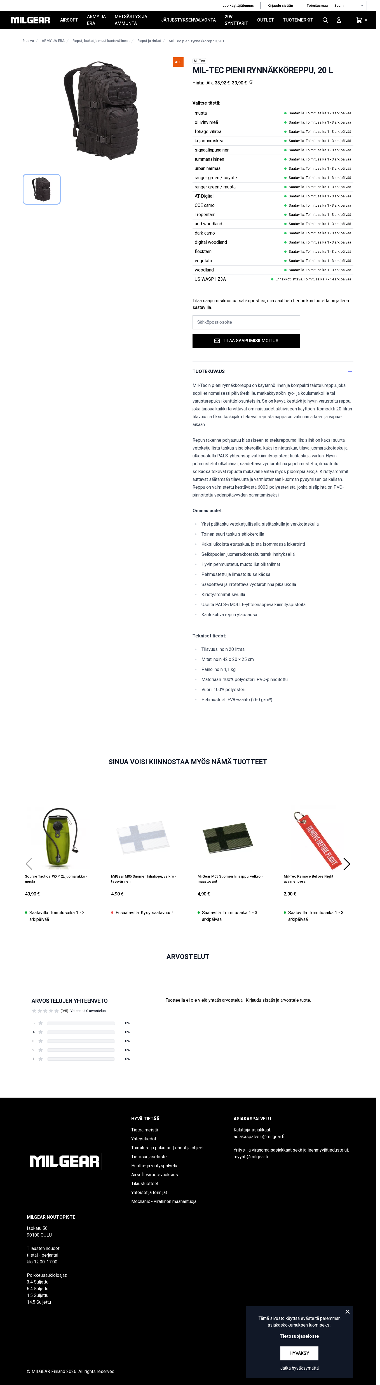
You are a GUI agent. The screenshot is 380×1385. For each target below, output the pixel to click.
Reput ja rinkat (149, 41)
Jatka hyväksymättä (299, 1368)
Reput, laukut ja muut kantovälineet (101, 41)
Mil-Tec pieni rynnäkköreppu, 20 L (197, 41)
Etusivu (28, 41)
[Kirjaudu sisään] (338, 20)
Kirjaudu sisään (280, 5)
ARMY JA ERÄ (96, 20)
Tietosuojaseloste (149, 1156)
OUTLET (265, 20)
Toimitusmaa (318, 5)
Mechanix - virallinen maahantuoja (163, 1201)
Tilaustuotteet (144, 1183)
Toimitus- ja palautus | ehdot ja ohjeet (167, 1147)
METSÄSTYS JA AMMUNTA (131, 20)
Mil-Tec (199, 61)
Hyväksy (299, 1353)
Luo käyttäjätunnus (238, 5)
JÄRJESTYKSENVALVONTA (188, 20)
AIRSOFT (69, 20)
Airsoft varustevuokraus (154, 1174)
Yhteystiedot (143, 1138)
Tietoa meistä (144, 1130)
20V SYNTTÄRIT (236, 20)
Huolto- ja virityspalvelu (154, 1165)
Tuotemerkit (298, 20)
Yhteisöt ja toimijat (149, 1192)
